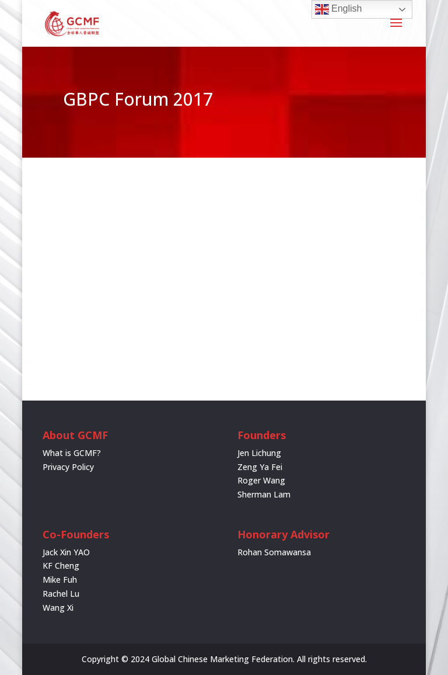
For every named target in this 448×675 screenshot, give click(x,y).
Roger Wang (261, 480)
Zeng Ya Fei (259, 466)
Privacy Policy (68, 466)
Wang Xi (58, 607)
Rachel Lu (61, 593)
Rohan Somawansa (274, 552)
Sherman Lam (263, 494)
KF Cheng (61, 565)
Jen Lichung (259, 452)
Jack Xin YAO (66, 552)
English (338, 9)
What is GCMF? (72, 452)
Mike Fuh (60, 579)
